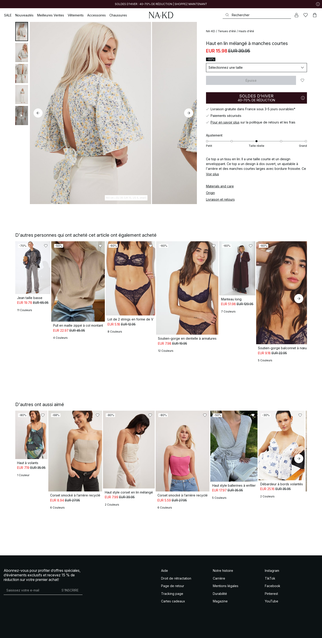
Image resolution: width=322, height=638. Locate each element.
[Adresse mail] (31, 570)
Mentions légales (225, 566)
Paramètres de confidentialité (134, 631)
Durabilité (220, 573)
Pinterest (271, 573)
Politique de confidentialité (84, 631)
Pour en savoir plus (225, 122)
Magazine (220, 581)
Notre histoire (223, 550)
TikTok (270, 558)
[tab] (21, 31)
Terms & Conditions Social (53, 631)
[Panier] (314, 15)
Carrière (219, 558)
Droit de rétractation (176, 558)
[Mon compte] (296, 15)
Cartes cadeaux (173, 581)
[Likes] (305, 15)
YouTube (271, 581)
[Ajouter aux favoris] (302, 80)
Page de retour (172, 566)
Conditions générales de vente (20, 631)
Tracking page (172, 573)
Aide (164, 550)
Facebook (272, 566)
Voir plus (212, 174)
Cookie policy (109, 631)
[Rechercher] (257, 15)
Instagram (272, 550)
